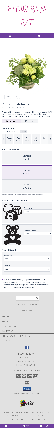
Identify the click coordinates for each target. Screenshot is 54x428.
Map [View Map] (26, 426)
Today (23, 131)
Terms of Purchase (28, 419)
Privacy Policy (12, 419)
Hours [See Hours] (45, 426)
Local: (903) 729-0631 (27, 365)
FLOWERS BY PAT (27, 16)
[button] (27, 389)
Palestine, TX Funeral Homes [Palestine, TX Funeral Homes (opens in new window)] (16, 412)
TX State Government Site (37, 416)
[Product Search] (27, 298)
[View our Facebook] (27, 348)
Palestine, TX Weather (15, 416)
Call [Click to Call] (9, 426)
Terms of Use (42, 419)
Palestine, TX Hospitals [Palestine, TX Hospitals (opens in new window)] (40, 412)
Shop (13, 36)
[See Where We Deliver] (27, 310)
